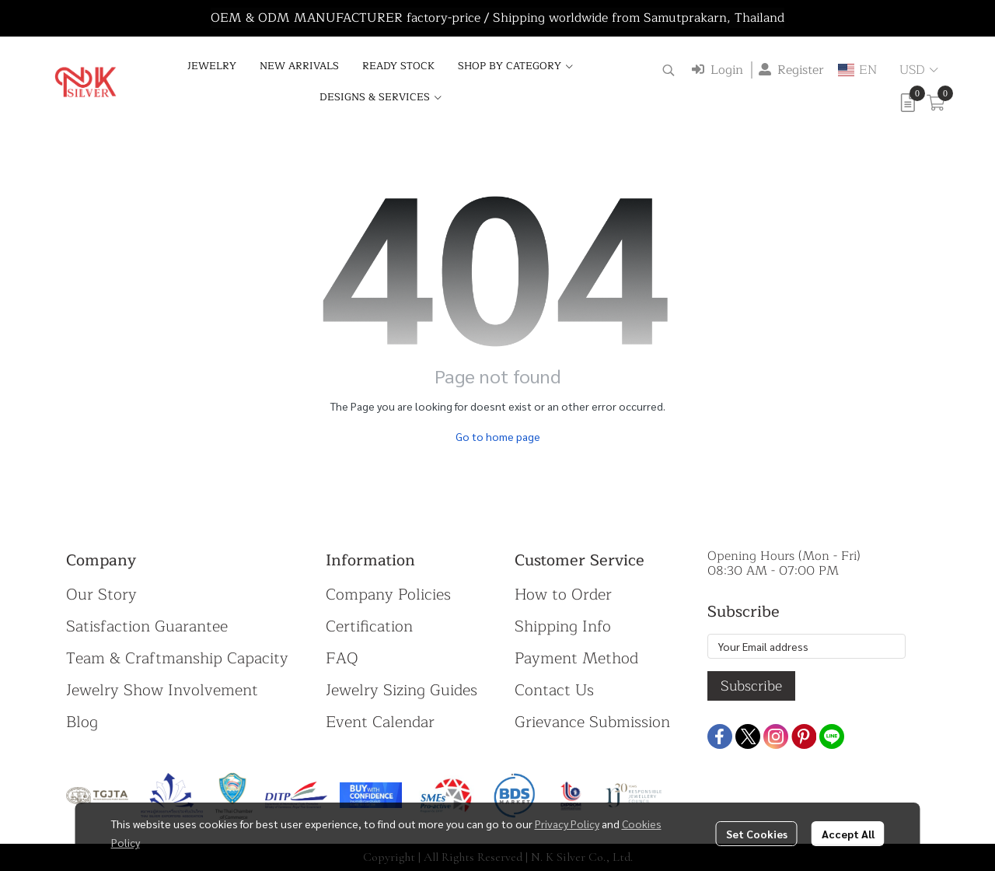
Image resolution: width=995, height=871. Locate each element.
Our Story (101, 594)
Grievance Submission (592, 722)
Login (717, 70)
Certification (369, 626)
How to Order (563, 594)
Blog (82, 722)
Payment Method (576, 658)
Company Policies (388, 594)
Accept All (848, 834)
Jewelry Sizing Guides (401, 690)
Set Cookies (756, 834)
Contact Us (554, 690)
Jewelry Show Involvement (162, 690)
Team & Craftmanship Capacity (177, 658)
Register (791, 70)
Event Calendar (380, 722)
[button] (668, 70)
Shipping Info (563, 626)
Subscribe (751, 686)
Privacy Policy (567, 824)
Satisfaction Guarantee (147, 626)
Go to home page (498, 436)
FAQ (342, 658)
